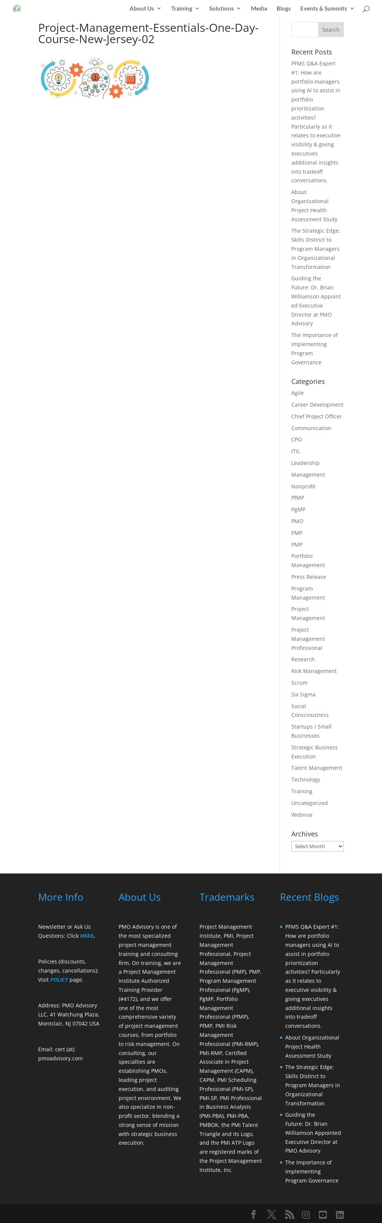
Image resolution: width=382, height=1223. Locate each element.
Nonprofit (303, 486)
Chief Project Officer (316, 416)
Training (181, 9)
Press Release (308, 576)
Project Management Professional (308, 638)
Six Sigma (303, 694)
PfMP (297, 497)
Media (259, 9)
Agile (297, 392)
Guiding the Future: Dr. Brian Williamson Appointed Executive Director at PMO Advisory (314, 1132)
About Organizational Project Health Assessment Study (312, 1046)
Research (303, 659)
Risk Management (314, 670)
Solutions (221, 9)
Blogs (284, 9)
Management (308, 474)
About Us (142, 9)
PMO (297, 521)
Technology (305, 779)
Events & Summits (323, 9)
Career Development (317, 404)
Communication (311, 428)
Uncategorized (309, 803)
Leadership (305, 462)
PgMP (298, 509)
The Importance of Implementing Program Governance (312, 1171)
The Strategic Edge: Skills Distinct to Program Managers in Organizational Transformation (315, 248)
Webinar (302, 814)
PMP (296, 532)
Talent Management (316, 767)
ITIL (295, 451)
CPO (296, 439)
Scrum (299, 682)
